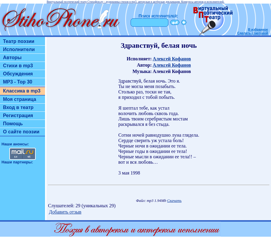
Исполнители (19, 49)
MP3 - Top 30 (17, 81)
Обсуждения (18, 73)
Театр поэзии (18, 41)
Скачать (174, 201)
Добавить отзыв (65, 211)
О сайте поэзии (21, 131)
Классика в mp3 (22, 90)
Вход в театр (18, 107)
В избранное (258, 29)
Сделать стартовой (252, 33)
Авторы (12, 57)
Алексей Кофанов (172, 58)
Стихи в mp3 (18, 65)
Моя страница (19, 99)
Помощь (13, 123)
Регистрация (18, 115)
